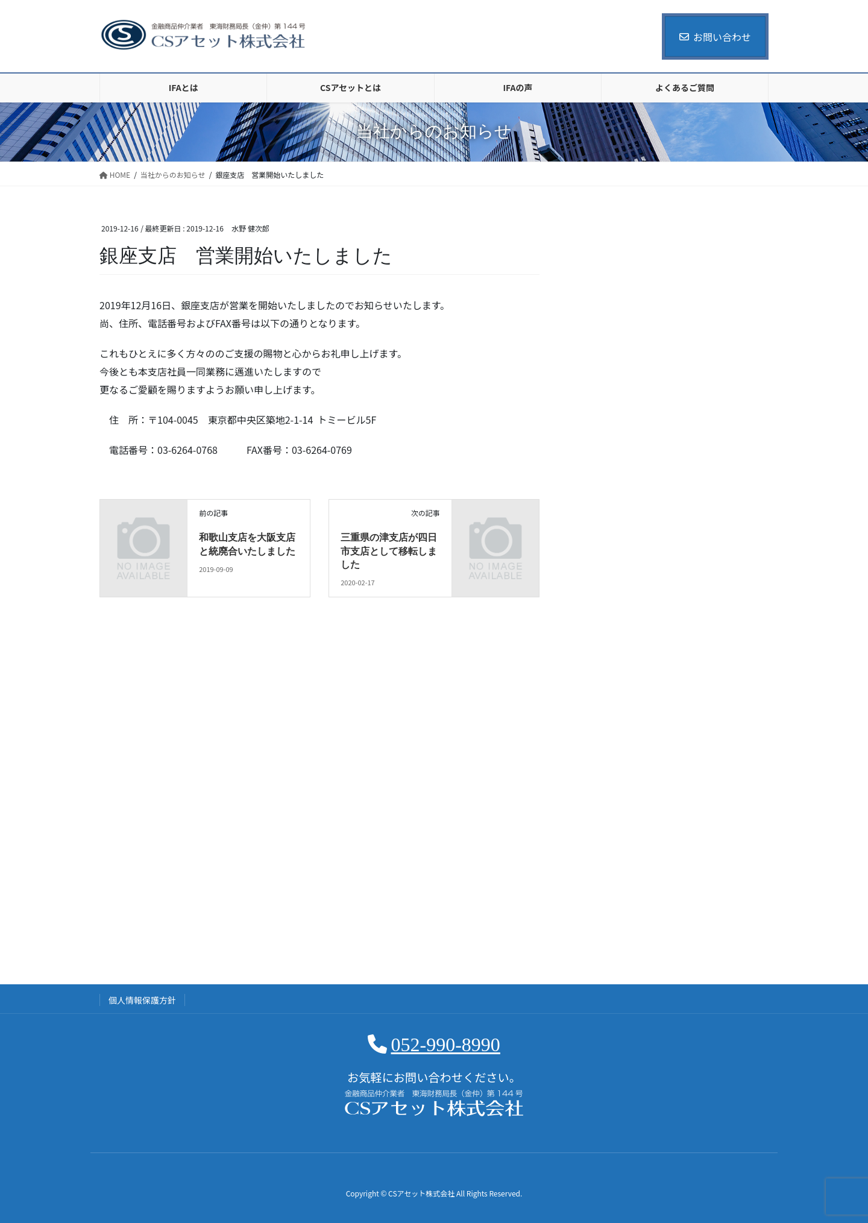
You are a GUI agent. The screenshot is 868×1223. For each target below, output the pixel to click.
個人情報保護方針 (142, 1000)
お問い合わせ (715, 37)
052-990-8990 (445, 1044)
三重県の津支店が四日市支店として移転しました (389, 551)
